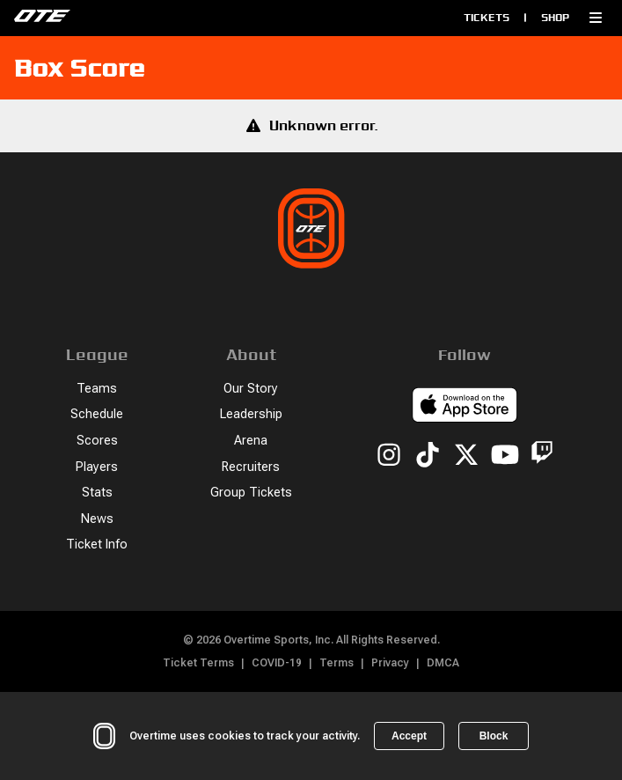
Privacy (390, 663)
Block (494, 736)
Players (97, 467)
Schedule (96, 414)
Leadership (251, 414)
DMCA (443, 663)
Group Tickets (251, 492)
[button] (595, 17)
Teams (97, 388)
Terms (336, 663)
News (97, 518)
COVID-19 (277, 663)
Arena (250, 440)
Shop (555, 17)
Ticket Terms (198, 663)
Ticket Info (97, 544)
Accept (409, 736)
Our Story (250, 388)
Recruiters (251, 467)
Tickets (486, 17)
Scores (97, 440)
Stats (97, 492)
